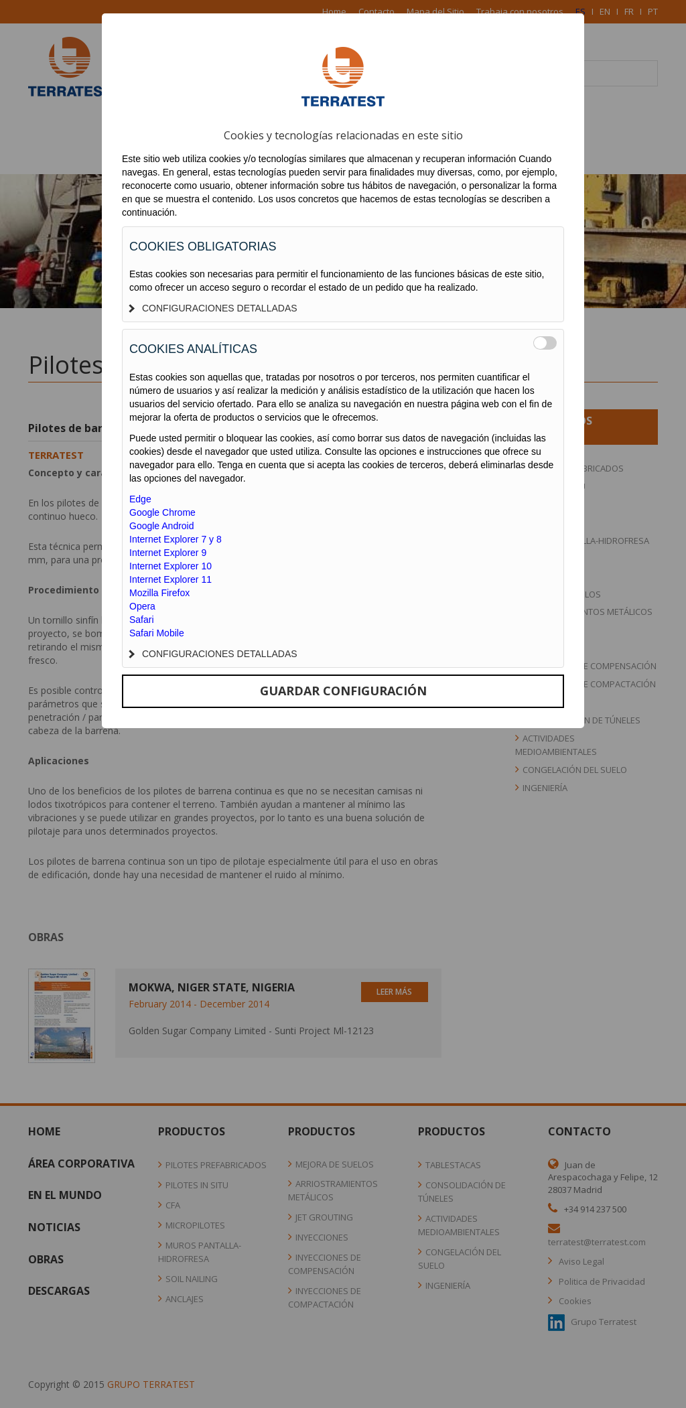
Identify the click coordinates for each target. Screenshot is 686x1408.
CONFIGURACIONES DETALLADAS (213, 308)
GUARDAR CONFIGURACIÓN (343, 691)
